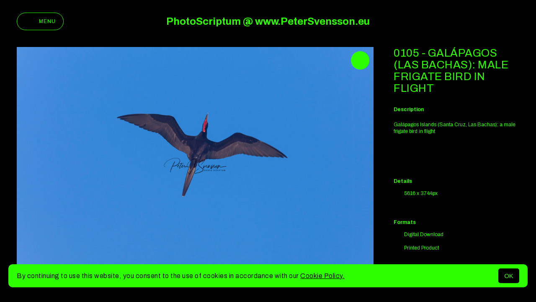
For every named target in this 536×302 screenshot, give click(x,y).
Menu (40, 21)
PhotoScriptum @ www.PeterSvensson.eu (268, 21)
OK (508, 275)
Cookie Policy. (322, 275)
